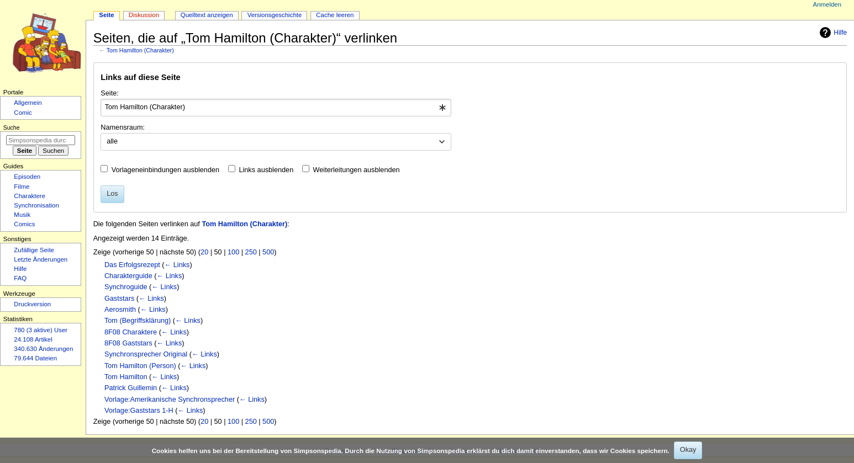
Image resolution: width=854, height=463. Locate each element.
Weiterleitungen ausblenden (356, 170)
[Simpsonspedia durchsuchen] (40, 140)
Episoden (27, 176)
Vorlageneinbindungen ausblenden (165, 170)
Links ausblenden (266, 170)
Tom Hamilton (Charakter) (140, 50)
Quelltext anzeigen (207, 15)
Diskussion (144, 15)
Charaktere (29, 196)
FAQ (20, 278)
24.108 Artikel (33, 339)
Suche (11, 127)
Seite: (109, 93)
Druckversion (32, 304)
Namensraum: (123, 127)
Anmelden (827, 4)
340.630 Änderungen (43, 348)
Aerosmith (120, 309)
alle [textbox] (112, 141)
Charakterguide (128, 276)
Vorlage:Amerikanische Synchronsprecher (169, 399)
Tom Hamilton (125, 377)
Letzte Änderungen (40, 259)
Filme (21, 186)
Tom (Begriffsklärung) (137, 320)
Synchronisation (36, 205)
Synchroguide (125, 287)
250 (251, 252)
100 (233, 252)
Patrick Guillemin (130, 388)
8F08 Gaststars (128, 343)
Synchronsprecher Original (145, 354)
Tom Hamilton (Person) (140, 366)
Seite (106, 15)
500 (268, 252)
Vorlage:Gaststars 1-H (138, 410)
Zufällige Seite (34, 250)
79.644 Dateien (35, 358)
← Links (177, 265)
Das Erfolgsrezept (132, 265)
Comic (22, 112)
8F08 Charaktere (130, 332)
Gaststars (119, 298)
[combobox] (276, 107)
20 (204, 252)
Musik (22, 214)
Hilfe (832, 32)
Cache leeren (335, 15)
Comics (24, 224)
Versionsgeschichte (274, 15)
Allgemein (27, 102)
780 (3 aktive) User (40, 330)
